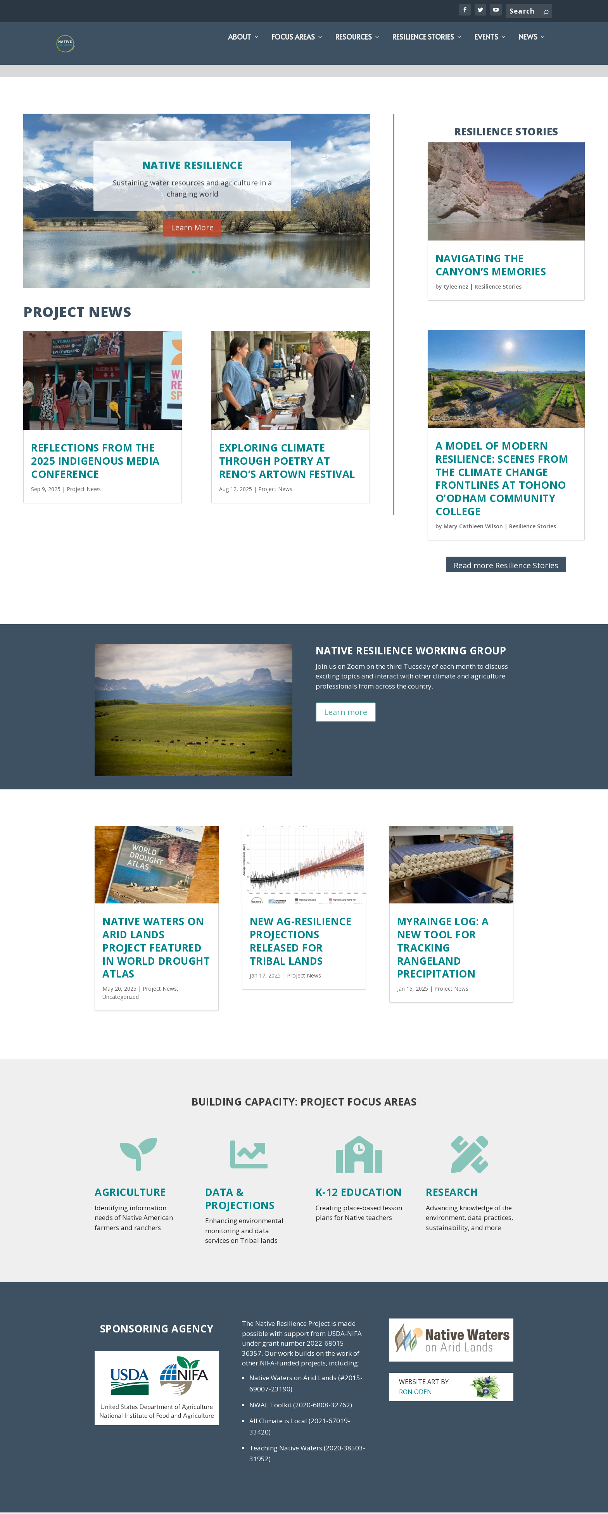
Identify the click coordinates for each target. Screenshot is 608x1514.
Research (452, 1194)
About (239, 51)
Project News (84, 490)
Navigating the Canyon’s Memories (490, 266)
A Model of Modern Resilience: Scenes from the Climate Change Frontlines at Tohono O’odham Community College (501, 480)
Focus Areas (293, 51)
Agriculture (130, 1194)
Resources (353, 51)
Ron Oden (415, 1393)
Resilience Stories (423, 51)
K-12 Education (359, 1194)
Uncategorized (120, 998)
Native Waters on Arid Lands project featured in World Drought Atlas (156, 949)
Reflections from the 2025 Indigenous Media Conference (95, 462)
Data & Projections (240, 1200)
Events (486, 51)
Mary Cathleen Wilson (473, 527)
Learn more (345, 713)
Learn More (192, 238)
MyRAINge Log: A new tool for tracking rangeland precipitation (443, 949)
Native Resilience (192, 175)
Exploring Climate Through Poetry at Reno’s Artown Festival (287, 462)
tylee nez (456, 288)
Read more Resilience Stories (506, 567)
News (528, 51)
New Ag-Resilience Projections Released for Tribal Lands (301, 942)
